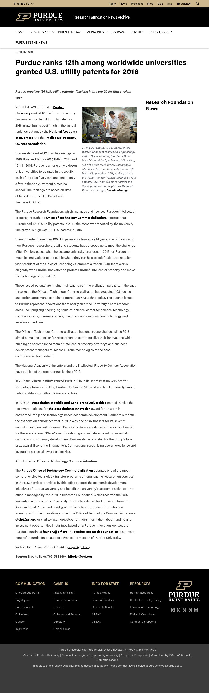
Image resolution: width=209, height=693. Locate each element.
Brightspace (22, 600)
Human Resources (65, 600)
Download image (117, 190)
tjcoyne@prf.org (78, 547)
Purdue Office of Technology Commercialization (57, 470)
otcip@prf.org (25, 519)
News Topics (41, 32)
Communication (30, 583)
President (137, 3)
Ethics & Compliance (143, 614)
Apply (112, 3)
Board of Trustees (103, 600)
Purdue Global (162, 32)
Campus (60, 583)
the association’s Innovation (69, 408)
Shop (150, 3)
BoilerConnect (24, 607)
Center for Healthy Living (145, 600)
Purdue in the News (31, 42)
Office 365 (21, 614)
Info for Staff (105, 583)
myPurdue (21, 629)
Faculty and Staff (63, 592)
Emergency (184, 3)
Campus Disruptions (143, 621)
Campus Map (61, 629)
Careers (58, 607)
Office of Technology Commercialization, (76, 217)
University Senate (102, 607)
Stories (138, 32)
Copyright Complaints (134, 655)
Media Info (96, 32)
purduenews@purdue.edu (165, 665)
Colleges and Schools (67, 614)
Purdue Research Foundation (96, 531)
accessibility (91, 665)
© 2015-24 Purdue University (41, 655)
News (123, 3)
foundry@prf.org (55, 531)
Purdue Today (69, 32)
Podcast (119, 32)
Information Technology (145, 607)
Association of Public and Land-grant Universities (69, 402)
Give (169, 3)
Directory (59, 621)
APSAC (96, 614)
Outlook (20, 621)
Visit (160, 3)
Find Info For (24, 3)
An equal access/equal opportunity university (90, 655)
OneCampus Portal (27, 592)
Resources (140, 583)
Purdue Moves (101, 592)
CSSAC (96, 621)
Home (19, 32)
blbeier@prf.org (80, 556)
